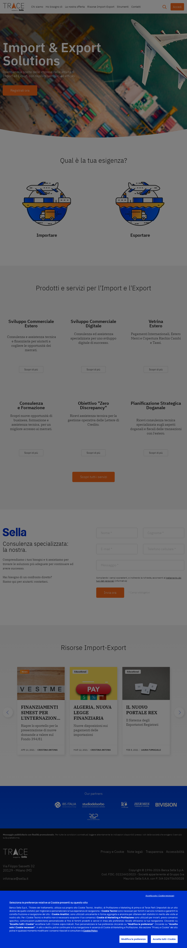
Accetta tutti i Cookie (164, 939)
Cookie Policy (90, 930)
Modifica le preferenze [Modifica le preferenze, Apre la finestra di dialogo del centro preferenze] (133, 939)
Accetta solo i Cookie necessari (160, 896)
